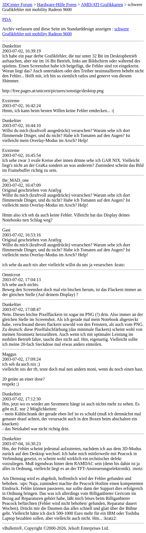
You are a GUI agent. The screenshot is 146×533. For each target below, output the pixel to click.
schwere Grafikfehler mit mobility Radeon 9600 (65, 31)
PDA (6, 19)
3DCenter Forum (17, 4)
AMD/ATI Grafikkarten (102, 4)
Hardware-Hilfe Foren (57, 4)
